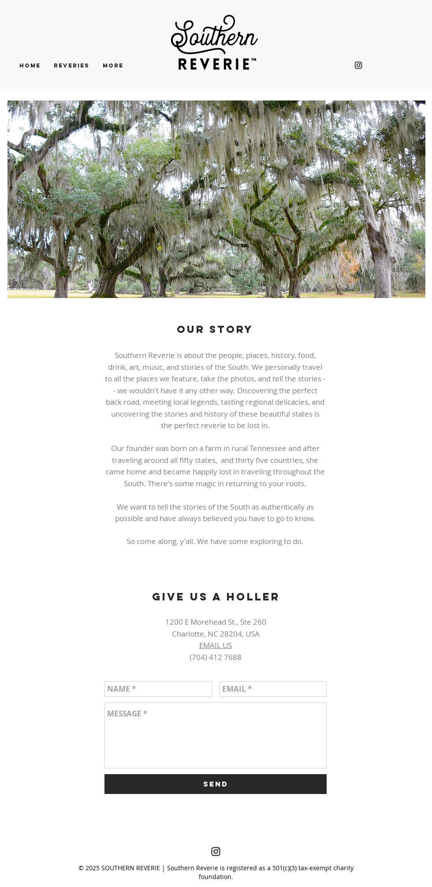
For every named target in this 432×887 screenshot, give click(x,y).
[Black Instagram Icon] (358, 65)
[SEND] (215, 784)
